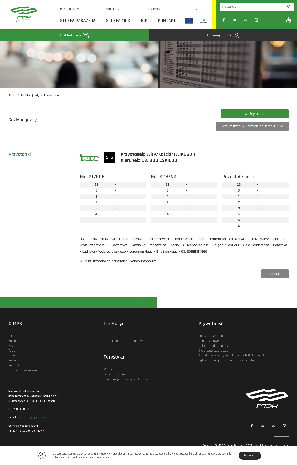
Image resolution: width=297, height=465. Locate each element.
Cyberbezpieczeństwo (213, 350)
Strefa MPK (118, 21)
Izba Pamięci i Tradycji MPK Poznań (127, 379)
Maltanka (110, 369)
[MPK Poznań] (31, 14)
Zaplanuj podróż (223, 35)
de (188, 9)
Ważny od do (255, 113)
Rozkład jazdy (69, 9)
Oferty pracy (152, 9)
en (195, 9)
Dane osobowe (208, 341)
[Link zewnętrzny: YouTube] (245, 20)
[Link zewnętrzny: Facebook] (223, 20)
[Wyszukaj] (289, 7)
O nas (12, 336)
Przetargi (110, 336)
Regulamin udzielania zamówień (125, 341)
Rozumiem (250, 455)
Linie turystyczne (115, 374)
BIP (144, 21)
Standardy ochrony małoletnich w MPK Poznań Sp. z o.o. (236, 355)
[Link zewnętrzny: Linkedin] (234, 20)
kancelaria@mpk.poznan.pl (33, 417)
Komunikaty (111, 9)
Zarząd (13, 341)
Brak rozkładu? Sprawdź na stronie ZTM (252, 126)
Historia (13, 346)
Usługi (12, 355)
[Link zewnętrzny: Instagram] (256, 20)
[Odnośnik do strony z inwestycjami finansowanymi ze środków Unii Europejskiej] (189, 21)
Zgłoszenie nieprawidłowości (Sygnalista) (226, 360)
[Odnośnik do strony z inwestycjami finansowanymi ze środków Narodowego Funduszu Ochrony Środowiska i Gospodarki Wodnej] (204, 21)
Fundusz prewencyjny (22, 370)
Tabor (12, 350)
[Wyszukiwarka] (252, 7)
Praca (12, 360)
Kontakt (167, 21)
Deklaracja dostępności (214, 346)
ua (202, 9)
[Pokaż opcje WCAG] (289, 20)
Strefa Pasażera (78, 21)
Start (12, 95)
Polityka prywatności (212, 336)
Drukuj (275, 273)
